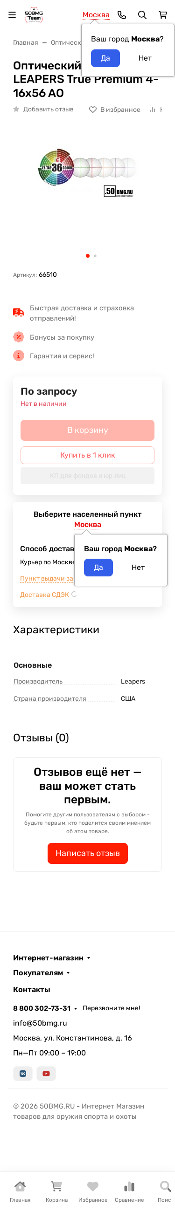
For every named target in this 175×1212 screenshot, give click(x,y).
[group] (87, 199)
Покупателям (38, 973)
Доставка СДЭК (44, 595)
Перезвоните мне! (111, 1008)
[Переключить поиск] (142, 14)
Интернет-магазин (48, 958)
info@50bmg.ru (40, 1023)
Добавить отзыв (48, 109)
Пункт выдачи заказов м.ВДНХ (68, 578)
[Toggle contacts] (121, 14)
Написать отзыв (88, 853)
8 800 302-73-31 (41, 1008)
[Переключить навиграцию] (12, 14)
